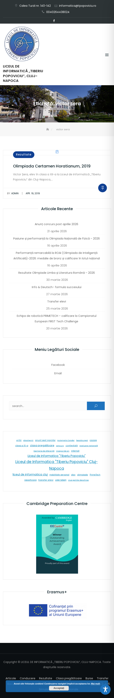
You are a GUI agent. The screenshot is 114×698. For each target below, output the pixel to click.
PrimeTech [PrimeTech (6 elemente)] (95, 474)
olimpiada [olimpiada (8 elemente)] (82, 474)
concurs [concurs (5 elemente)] (60, 445)
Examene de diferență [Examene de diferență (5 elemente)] (44, 451)
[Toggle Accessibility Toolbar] (105, 689)
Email (60, 20)
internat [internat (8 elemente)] (75, 450)
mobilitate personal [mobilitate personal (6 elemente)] (59, 474)
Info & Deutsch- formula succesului (56, 287)
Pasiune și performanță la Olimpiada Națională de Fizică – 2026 (56, 238)
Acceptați (59, 688)
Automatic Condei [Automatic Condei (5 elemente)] (65, 440)
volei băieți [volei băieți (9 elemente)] (60, 480)
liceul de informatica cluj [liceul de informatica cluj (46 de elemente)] (30, 474)
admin (13, 193)
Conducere (27, 678)
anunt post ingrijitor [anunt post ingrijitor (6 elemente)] (45, 440)
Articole (11, 678)
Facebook (54, 20)
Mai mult (95, 683)
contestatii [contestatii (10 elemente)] (72, 445)
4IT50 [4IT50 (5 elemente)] (19, 440)
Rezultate (23, 154)
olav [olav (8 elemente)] (73, 474)
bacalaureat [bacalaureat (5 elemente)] (82, 440)
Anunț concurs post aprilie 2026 (56, 224)
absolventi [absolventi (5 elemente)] (28, 440)
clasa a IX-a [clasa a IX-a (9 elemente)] (21, 445)
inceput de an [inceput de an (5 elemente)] (62, 451)
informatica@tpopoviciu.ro (77, 6)
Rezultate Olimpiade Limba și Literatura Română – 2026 (56, 273)
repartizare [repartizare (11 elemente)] (30, 480)
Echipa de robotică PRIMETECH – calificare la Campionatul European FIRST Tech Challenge (56, 318)
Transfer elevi (56, 301)
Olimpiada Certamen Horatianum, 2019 (51, 166)
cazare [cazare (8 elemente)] (93, 440)
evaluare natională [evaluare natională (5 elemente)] (89, 445)
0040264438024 (58, 12)
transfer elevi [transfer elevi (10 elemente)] (45, 480)
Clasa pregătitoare (69, 678)
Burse (89, 678)
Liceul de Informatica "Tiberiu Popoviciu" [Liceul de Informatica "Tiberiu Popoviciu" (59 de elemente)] (57, 456)
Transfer (102, 678)
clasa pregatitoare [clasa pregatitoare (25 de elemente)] (42, 445)
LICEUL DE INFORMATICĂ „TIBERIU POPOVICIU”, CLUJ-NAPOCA (23, 73)
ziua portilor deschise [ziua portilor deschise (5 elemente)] (78, 480)
